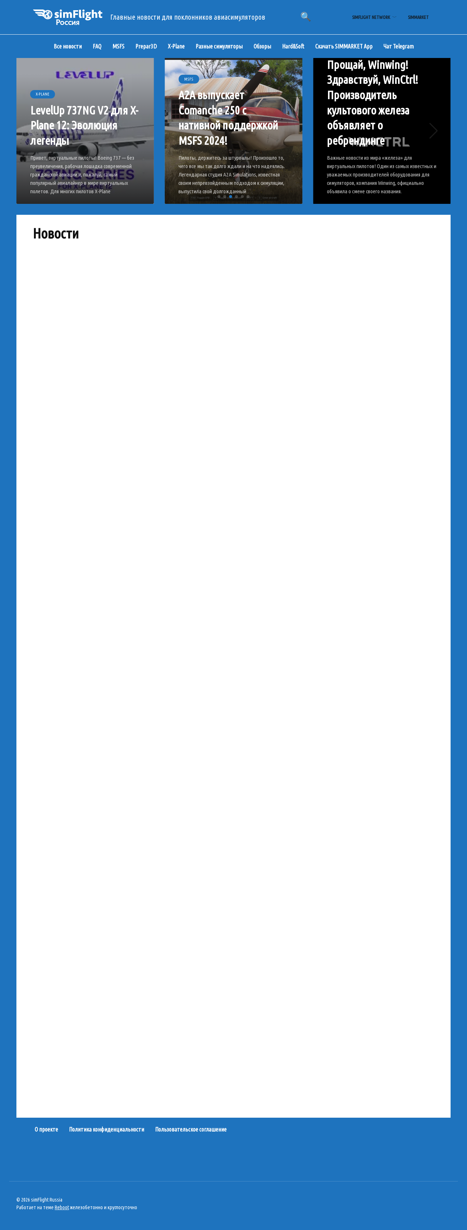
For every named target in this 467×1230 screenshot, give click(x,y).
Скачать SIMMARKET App (344, 46)
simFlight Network (371, 17)
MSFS (118, 46)
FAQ (97, 46)
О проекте (46, 1129)
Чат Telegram (398, 46)
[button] (218, 196)
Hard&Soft (293, 46)
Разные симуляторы (219, 46)
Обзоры (262, 46)
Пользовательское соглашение (191, 1129)
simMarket (418, 17)
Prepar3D (146, 46)
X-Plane (176, 46)
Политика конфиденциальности (106, 1129)
